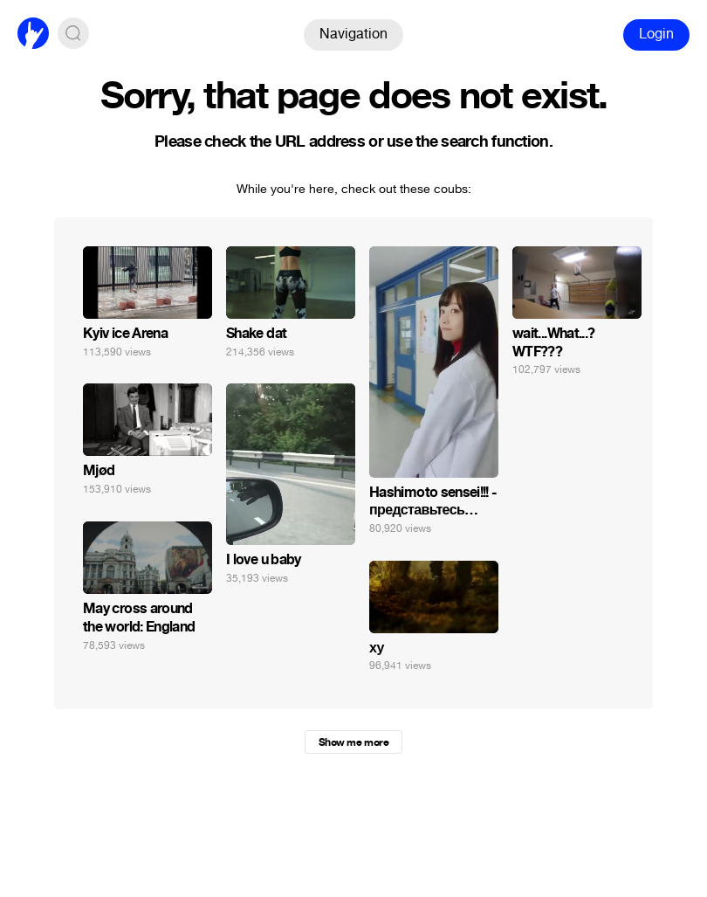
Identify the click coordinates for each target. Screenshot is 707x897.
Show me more (353, 742)
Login (656, 33)
